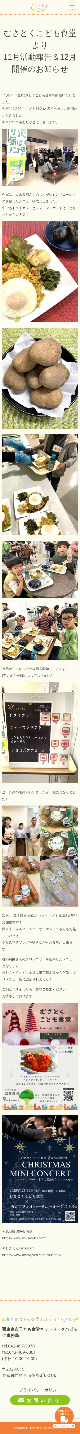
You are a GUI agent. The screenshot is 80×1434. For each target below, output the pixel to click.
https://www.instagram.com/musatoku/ (33, 1255)
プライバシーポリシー (40, 1390)
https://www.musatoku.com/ (24, 1238)
